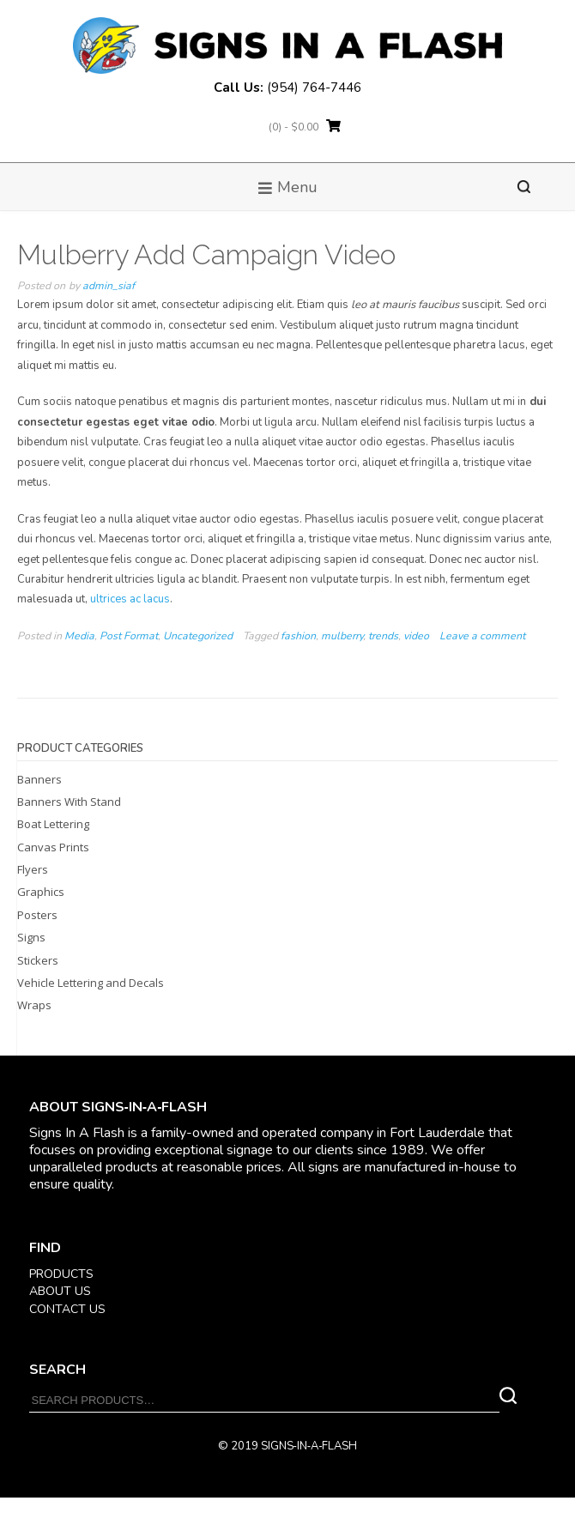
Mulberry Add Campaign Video (206, 254)
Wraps (34, 1005)
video (416, 636)
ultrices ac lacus (129, 599)
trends (383, 636)
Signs (31, 937)
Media (79, 636)
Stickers (37, 960)
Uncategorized (198, 636)
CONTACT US (67, 1309)
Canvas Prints (53, 847)
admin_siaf (108, 286)
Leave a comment (482, 636)
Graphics (40, 891)
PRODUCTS (61, 1274)
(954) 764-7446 (314, 87)
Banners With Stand (69, 801)
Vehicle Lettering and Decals (90, 982)
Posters (37, 915)
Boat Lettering (53, 824)
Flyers (32, 869)
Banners (39, 779)
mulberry (342, 636)
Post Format (129, 636)
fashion (298, 636)
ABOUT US (60, 1291)
